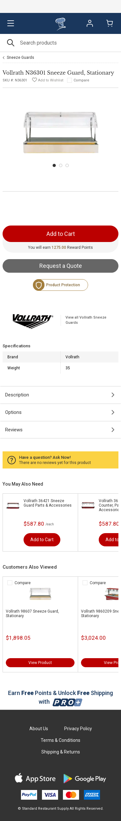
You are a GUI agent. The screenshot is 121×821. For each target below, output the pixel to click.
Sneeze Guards (20, 57)
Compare (81, 80)
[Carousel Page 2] (60, 165)
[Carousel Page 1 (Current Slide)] (54, 165)
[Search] (60, 43)
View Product (40, 662)
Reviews (14, 430)
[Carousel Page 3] (67, 165)
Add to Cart (42, 539)
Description (17, 395)
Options (13, 412)
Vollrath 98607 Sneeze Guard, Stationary (32, 613)
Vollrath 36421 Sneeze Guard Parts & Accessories (48, 503)
